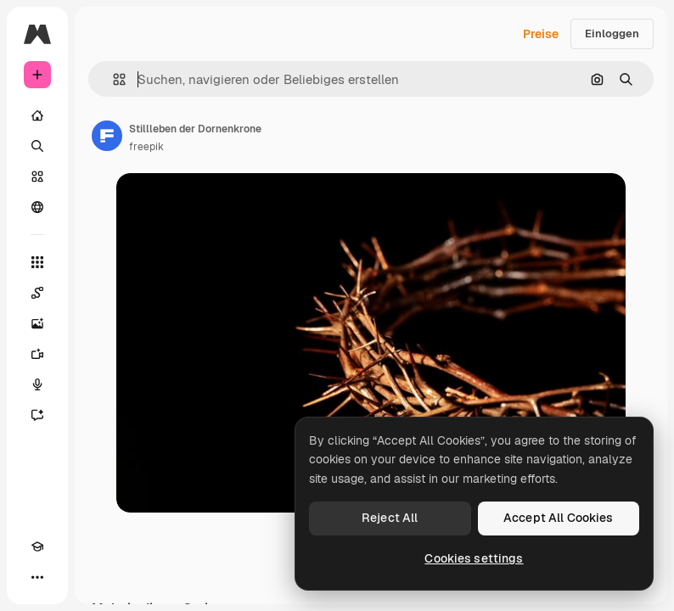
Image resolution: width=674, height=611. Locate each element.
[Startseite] (37, 115)
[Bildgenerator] (37, 323)
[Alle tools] (37, 262)
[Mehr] (37, 577)
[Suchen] (37, 146)
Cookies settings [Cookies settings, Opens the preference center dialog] (473, 558)
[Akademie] (37, 546)
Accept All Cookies (558, 517)
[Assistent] (37, 415)
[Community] (37, 207)
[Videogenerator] (37, 353)
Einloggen (612, 33)
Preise (541, 34)
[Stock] (37, 176)
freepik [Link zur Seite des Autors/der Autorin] (146, 147)
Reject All (390, 517)
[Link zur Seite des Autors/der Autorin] (107, 136)
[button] (112, 79)
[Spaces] (37, 292)
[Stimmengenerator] (37, 384)
